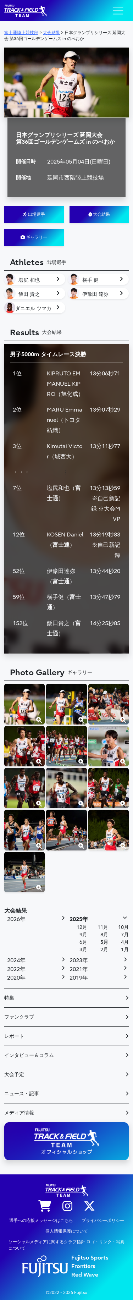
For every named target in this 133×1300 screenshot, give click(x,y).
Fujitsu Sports (90, 1258)
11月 (103, 927)
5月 (104, 942)
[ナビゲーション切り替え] (118, 10)
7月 (125, 935)
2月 (104, 950)
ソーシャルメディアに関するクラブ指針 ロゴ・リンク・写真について (66, 1245)
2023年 (79, 960)
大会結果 (99, 214)
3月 (83, 950)
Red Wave (84, 1275)
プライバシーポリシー (103, 1220)
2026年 (16, 919)
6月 (83, 942)
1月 (125, 950)
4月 (125, 942)
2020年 (16, 978)
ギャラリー (34, 237)
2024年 (16, 960)
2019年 (79, 978)
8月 (104, 935)
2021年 (79, 969)
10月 (123, 927)
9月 (83, 935)
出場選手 (34, 214)
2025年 (79, 919)
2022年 (16, 969)
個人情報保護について (66, 1231)
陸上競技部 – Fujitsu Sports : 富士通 (25, 10)
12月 (82, 927)
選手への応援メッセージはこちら (41, 1220)
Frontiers (83, 1266)
